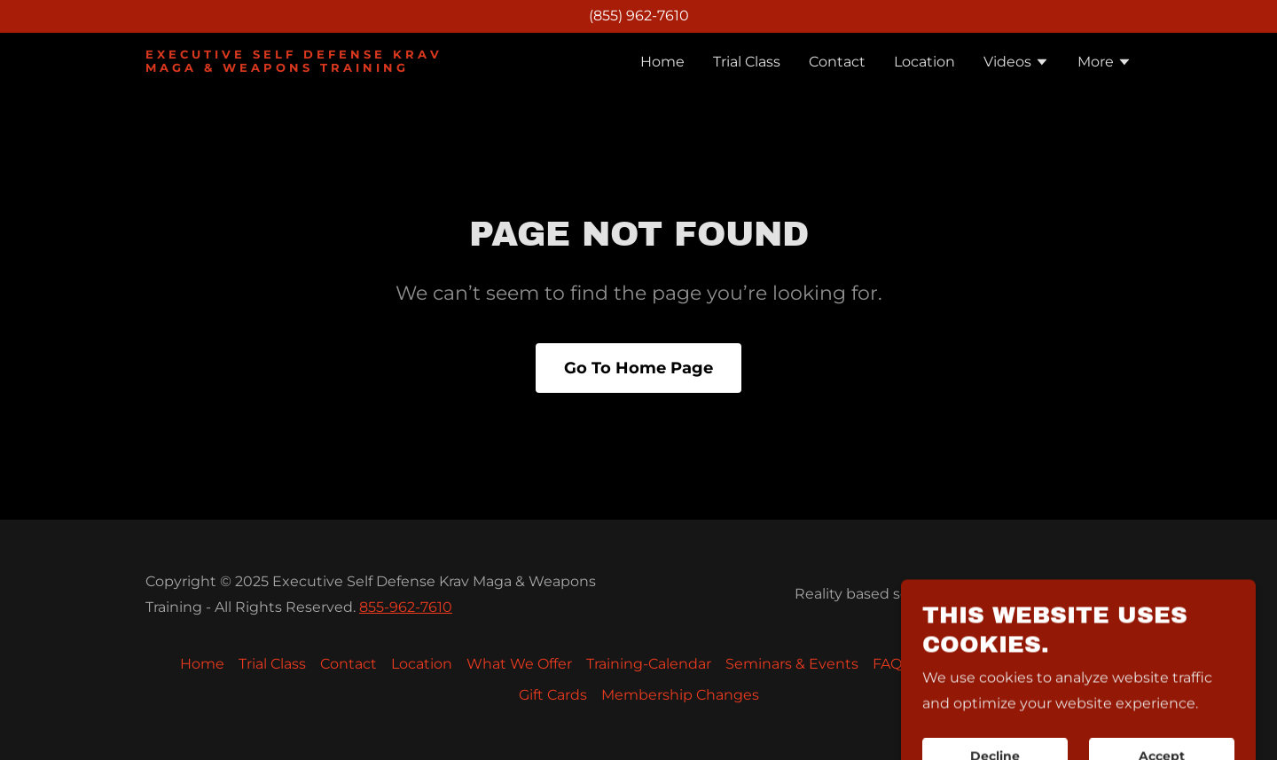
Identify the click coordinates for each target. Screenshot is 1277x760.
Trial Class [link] (746, 61)
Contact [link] (837, 61)
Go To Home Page (638, 368)
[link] (317, 67)
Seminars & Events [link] (791, 663)
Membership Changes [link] (680, 694)
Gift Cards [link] (553, 694)
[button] (1016, 63)
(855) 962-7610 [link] (639, 15)
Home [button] (202, 663)
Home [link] (662, 61)
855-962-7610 (405, 607)
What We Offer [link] (519, 663)
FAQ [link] (887, 663)
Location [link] (924, 61)
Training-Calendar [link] (648, 663)
